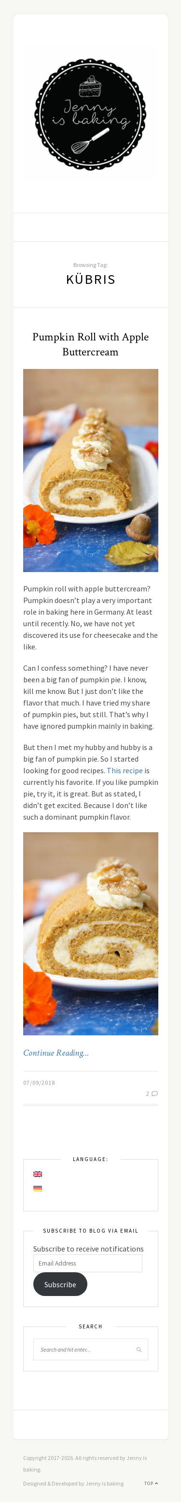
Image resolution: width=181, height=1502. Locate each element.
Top (151, 1483)
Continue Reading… (56, 1053)
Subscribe (60, 1284)
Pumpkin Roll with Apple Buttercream (90, 344)
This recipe (125, 770)
